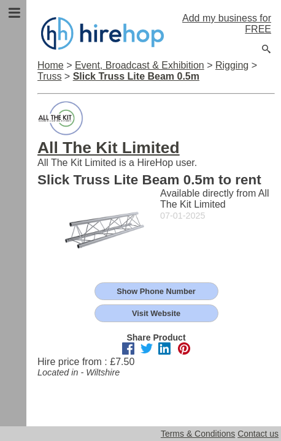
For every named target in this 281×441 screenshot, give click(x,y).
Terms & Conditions (198, 434)
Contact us (258, 434)
